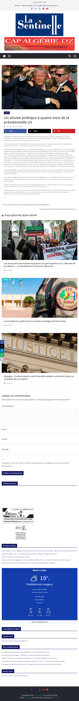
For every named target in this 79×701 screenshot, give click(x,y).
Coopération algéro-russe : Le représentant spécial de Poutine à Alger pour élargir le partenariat (29, 554)
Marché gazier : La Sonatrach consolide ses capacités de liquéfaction (30, 655)
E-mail (5, 439)
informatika (5, 661)
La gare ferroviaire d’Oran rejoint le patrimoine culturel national (58, 209)
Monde (7, 113)
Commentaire (8, 406)
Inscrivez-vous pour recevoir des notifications (15, 641)
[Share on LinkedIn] (2, 350)
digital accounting (7, 658)
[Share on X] (39, 131)
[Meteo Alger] (39, 609)
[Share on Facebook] (15, 131)
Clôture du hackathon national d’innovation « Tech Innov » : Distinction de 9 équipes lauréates (38, 661)
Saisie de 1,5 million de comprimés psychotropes (16, 557)
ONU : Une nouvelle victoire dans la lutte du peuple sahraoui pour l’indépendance (25, 204)
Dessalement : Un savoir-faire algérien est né (36, 652)
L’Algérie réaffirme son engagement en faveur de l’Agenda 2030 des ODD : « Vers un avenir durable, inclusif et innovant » (36, 560)
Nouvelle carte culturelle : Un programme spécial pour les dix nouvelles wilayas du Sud (36, 664)
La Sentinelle (18, 127)
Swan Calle (5, 655)
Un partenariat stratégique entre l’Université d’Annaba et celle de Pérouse (36, 658)
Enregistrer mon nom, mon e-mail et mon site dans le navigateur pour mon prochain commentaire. (35, 464)
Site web (5, 449)
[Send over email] (2, 355)
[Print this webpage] (2, 359)
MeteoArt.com (43, 622)
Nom (4, 429)
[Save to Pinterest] (63, 131)
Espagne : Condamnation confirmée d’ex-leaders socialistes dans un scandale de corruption (39, 377)
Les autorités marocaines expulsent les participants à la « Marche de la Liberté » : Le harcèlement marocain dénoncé (39, 265)
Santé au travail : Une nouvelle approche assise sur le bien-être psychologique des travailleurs (40, 6)
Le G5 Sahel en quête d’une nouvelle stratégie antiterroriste (35, 321)
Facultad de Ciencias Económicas (11, 652)
